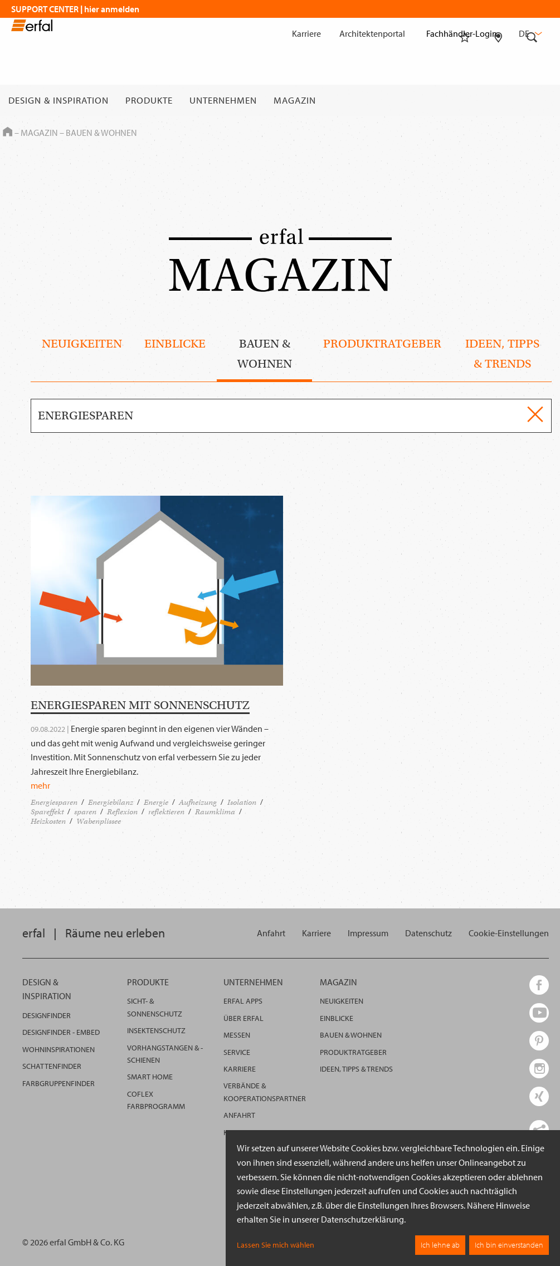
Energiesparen (54, 802)
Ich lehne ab (440, 1245)
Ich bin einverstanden (509, 1245)
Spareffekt (47, 812)
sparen (85, 812)
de (529, 33)
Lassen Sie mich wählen (275, 1245)
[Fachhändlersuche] (498, 100)
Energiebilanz (110, 802)
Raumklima (215, 812)
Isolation (241, 802)
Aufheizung (198, 802)
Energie (156, 802)
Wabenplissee (98, 821)
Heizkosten (48, 821)
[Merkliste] (464, 100)
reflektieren (166, 812)
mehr (40, 785)
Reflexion (122, 812)
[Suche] (532, 100)
